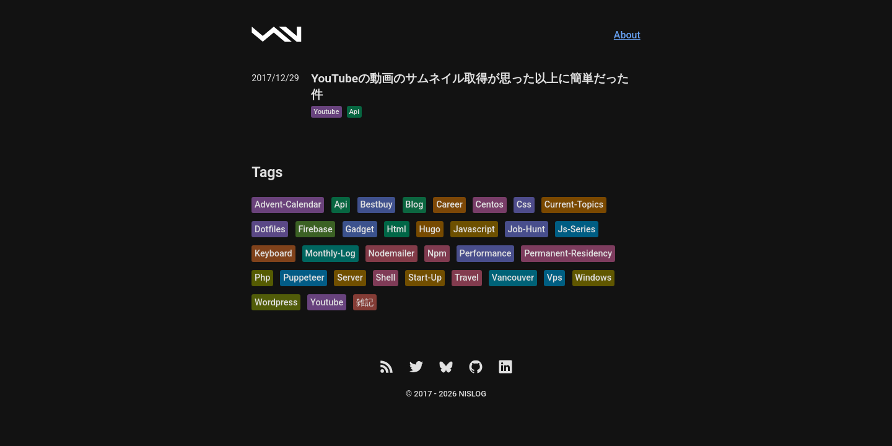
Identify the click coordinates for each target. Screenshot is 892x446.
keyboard (273, 253)
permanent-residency (568, 253)
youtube (326, 112)
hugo (430, 229)
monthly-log (330, 253)
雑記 (365, 302)
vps (554, 278)
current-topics (573, 204)
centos (490, 204)
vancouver (513, 278)
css (524, 204)
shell (386, 278)
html (396, 229)
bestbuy (376, 204)
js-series (577, 229)
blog (414, 204)
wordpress (276, 302)
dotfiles (270, 229)
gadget (359, 229)
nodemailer (392, 253)
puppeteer (303, 278)
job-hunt (526, 229)
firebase (315, 229)
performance (486, 253)
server (349, 278)
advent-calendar (288, 204)
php (262, 278)
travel (467, 278)
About (627, 35)
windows (593, 278)
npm (437, 253)
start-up (425, 278)
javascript (474, 229)
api (354, 112)
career (449, 204)
